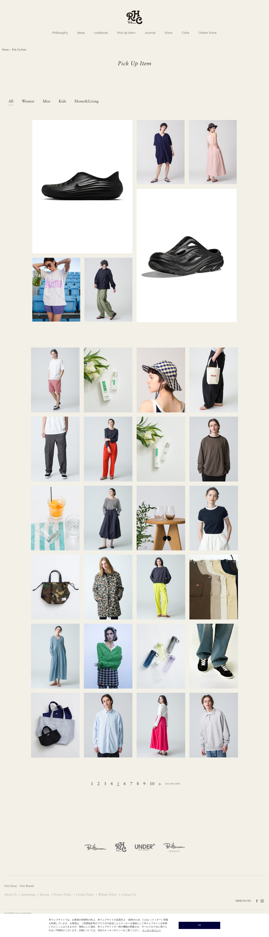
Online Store (207, 33)
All (10, 102)
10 (152, 784)
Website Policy (108, 894)
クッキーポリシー (151, 930)
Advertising (28, 894)
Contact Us (128, 894)
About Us (10, 894)
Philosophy (60, 33)
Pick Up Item (126, 33)
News (81, 33)
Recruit (45, 894)
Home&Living (87, 102)
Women (28, 102)
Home (5, 50)
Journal (150, 33)
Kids (62, 102)
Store (169, 33)
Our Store (10, 886)
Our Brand (27, 886)
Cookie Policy (85, 894)
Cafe (185, 33)
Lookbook (101, 33)
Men (46, 102)
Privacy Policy (63, 894)
